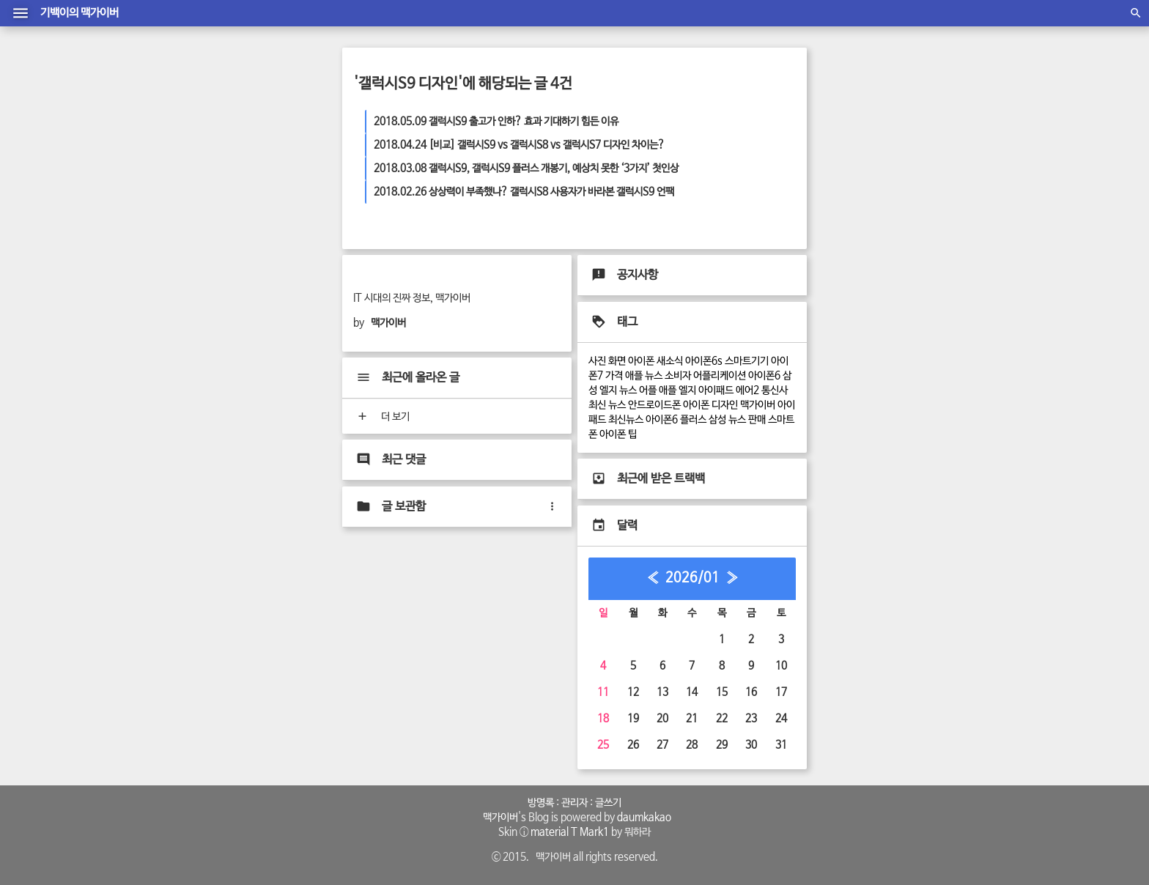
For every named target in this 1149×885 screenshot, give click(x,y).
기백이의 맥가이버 (79, 13)
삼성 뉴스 (727, 420)
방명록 (541, 803)
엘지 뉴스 (618, 390)
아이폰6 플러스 (676, 420)
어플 (648, 390)
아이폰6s (704, 361)
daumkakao (644, 817)
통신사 (774, 390)
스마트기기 (747, 361)
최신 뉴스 (607, 405)
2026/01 (692, 578)
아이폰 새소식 (655, 361)
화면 (617, 361)
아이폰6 (764, 376)
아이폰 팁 (618, 434)
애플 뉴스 (643, 376)
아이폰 (696, 405)
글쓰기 (608, 803)
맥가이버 (757, 405)
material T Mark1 (570, 832)
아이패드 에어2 (728, 390)
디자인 (725, 405)
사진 (597, 361)
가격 (614, 376)
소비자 (678, 376)
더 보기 (382, 417)
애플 (667, 390)
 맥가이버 (498, 817)
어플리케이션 (719, 376)
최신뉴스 (625, 420)
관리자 (574, 803)
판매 (757, 420)
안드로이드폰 (654, 405)
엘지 (687, 390)
